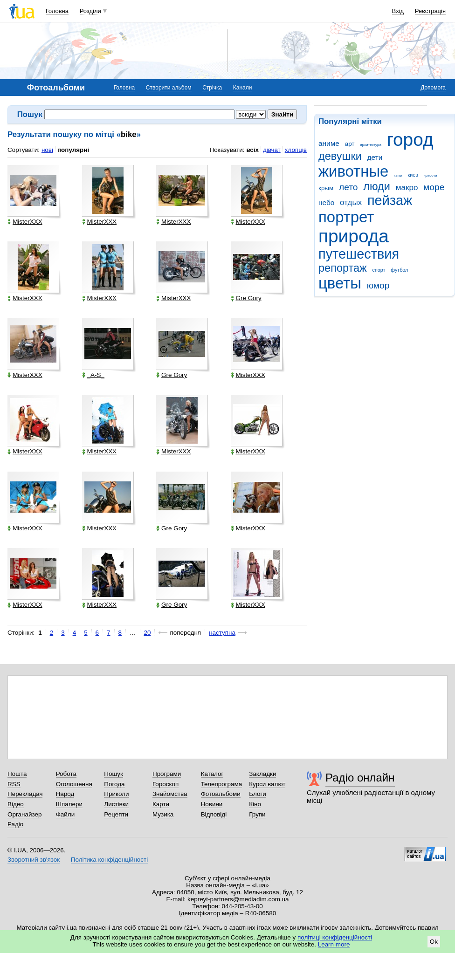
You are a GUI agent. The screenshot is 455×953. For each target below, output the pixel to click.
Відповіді (214, 814)
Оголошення (74, 784)
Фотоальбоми (221, 793)
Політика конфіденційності (109, 859)
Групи (257, 814)
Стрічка (212, 87)
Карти (160, 804)
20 (147, 632)
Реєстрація (430, 10)
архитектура (370, 145)
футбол (399, 270)
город (410, 140)
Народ (65, 793)
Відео (15, 804)
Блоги (257, 793)
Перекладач (24, 793)
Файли (65, 814)
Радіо (15, 824)
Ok (434, 941)
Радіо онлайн (360, 777)
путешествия (358, 254)
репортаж (342, 268)
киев (413, 175)
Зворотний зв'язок (33, 859)
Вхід (398, 10)
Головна (57, 10)
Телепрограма (221, 784)
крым (325, 188)
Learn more (334, 944)
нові (47, 149)
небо (326, 202)
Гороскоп (165, 784)
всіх (252, 149)
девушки (340, 156)
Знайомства (169, 793)
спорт (379, 270)
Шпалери (69, 804)
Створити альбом (169, 87)
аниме (328, 143)
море (433, 187)
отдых (351, 202)
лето (348, 187)
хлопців (296, 149)
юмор (378, 285)
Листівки (116, 804)
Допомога (433, 87)
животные (353, 171)
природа (353, 236)
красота (430, 175)
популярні (73, 149)
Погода (114, 784)
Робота (66, 773)
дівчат (272, 149)
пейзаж (389, 200)
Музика (162, 814)
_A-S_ (93, 375)
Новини (212, 804)
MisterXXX (24, 222)
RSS (14, 784)
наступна (222, 632)
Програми (166, 773)
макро (407, 187)
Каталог (212, 773)
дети (375, 157)
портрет (346, 217)
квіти (398, 175)
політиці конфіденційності (334, 937)
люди (376, 186)
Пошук (113, 773)
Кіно (255, 804)
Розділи (90, 10)
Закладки (262, 773)
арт (350, 143)
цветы (339, 283)
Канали (242, 87)
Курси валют (267, 784)
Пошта (17, 773)
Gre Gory (246, 298)
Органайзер (24, 814)
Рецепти (116, 814)
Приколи (116, 793)
